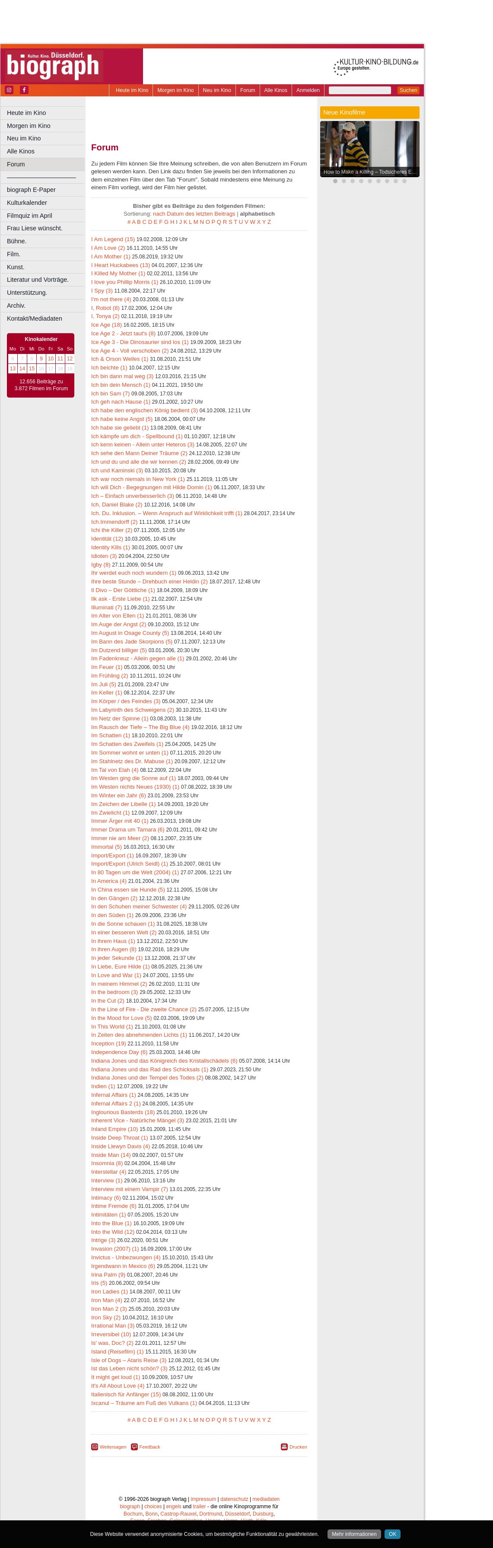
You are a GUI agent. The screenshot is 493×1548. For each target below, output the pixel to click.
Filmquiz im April (29, 215)
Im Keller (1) (106, 692)
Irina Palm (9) (108, 1274)
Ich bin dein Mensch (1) (120, 385)
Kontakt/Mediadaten (34, 318)
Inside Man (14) (111, 1155)
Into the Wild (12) (112, 1232)
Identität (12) (107, 538)
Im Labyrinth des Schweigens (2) (132, 710)
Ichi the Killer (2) (111, 530)
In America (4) (109, 881)
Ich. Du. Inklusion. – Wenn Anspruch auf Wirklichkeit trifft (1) (166, 513)
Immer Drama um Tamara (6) (128, 829)
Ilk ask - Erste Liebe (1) (120, 599)
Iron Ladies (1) (109, 1291)
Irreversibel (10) (111, 1334)
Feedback (150, 1446)
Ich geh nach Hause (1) (120, 401)
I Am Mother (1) (110, 256)
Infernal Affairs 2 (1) (116, 1103)
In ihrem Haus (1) (113, 941)
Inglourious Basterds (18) (123, 1112)
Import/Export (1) (112, 855)
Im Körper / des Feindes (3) (126, 701)
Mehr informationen (354, 1534)
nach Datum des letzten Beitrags (194, 213)
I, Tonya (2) (105, 316)
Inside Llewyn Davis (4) (120, 1146)
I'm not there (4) (111, 299)
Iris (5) (99, 1283)
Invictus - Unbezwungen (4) (126, 1257)
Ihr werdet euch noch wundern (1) (133, 573)
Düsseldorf (237, 1514)
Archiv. (16, 305)
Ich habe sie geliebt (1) (120, 427)
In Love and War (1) (116, 975)
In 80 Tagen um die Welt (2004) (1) (135, 872)
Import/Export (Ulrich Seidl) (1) (129, 863)
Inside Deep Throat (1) (119, 1137)
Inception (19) (108, 1043)
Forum (247, 90)
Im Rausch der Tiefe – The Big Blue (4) (140, 727)
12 (70, 359)
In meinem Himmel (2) (119, 984)
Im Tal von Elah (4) (115, 770)
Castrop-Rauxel (178, 1514)
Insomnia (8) (107, 1163)
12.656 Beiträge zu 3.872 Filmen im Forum (41, 385)
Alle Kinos (275, 90)
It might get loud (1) (115, 1377)
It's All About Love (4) (117, 1385)
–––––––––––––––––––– (41, 177)
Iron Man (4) (106, 1300)
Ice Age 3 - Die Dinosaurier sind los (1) (140, 342)
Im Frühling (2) (109, 675)
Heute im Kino (132, 90)
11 (60, 359)
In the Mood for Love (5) (121, 1018)
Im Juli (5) (103, 684)
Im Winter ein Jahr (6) (118, 795)
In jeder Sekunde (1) (117, 958)
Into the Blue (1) (111, 1223)
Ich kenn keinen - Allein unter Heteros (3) (142, 444)
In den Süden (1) (112, 915)
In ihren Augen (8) (114, 949)
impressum (203, 1499)
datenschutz (234, 1499)
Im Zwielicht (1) (110, 812)
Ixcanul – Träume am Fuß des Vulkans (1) (144, 1403)
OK (392, 1534)
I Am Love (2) (108, 248)
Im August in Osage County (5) (130, 633)
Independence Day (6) (119, 1052)
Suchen (408, 90)
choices (153, 1506)
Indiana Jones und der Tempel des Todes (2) (147, 1077)
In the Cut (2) (107, 1000)
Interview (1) (107, 1180)
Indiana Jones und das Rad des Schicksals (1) (149, 1069)
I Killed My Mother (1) (118, 273)
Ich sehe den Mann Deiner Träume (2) (139, 453)
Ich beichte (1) (109, 367)
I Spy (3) (102, 290)
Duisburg (263, 1514)
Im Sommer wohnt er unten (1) (130, 752)
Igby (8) (101, 564)
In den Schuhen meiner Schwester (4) (139, 906)
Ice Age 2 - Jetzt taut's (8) (123, 333)
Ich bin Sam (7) (110, 393)
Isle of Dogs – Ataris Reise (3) (128, 1360)
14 (22, 369)
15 (32, 369)
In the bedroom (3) (114, 992)
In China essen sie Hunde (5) (128, 889)
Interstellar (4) (108, 1172)
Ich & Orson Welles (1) (119, 359)
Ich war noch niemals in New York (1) (138, 479)
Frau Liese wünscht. (35, 228)
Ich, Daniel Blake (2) (117, 504)
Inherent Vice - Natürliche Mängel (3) (137, 1120)
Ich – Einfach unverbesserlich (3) (132, 496)
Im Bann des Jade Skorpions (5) (131, 641)
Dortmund (210, 1514)
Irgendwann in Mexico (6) (123, 1266)
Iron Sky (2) (106, 1317)
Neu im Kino (217, 90)
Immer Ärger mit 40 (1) (120, 821)
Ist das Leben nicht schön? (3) (129, 1368)
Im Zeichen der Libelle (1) (123, 804)
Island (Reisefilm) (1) (117, 1351)
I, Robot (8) (105, 308)
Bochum (133, 1514)
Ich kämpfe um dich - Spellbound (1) (137, 436)
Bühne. (17, 241)
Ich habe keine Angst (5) (122, 419)
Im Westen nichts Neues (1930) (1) (135, 787)
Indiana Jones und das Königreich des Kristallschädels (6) (164, 1060)
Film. (13, 254)
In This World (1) (112, 1026)
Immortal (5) (106, 847)
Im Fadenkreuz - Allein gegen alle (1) (137, 658)
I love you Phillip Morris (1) (124, 282)
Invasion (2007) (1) (115, 1248)
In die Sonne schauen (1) (123, 924)
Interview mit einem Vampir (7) (129, 1189)
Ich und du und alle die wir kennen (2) (138, 462)
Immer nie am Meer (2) (120, 838)
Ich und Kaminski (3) (117, 470)
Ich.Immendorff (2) (114, 522)
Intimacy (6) (106, 1197)
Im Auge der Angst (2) (118, 624)
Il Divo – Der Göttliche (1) (123, 590)
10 (51, 359)
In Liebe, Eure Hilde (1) (120, 966)
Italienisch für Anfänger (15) (126, 1394)
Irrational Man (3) (112, 1325)
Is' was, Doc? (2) (112, 1343)
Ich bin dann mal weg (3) (122, 376)
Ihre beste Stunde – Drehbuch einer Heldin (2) (149, 581)
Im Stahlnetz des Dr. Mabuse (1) (132, 761)
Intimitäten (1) (108, 1214)
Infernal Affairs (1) (113, 1095)
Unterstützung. (27, 292)
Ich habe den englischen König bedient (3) (144, 410)
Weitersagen (113, 1446)
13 (13, 369)
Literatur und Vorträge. (38, 279)
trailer (199, 1506)
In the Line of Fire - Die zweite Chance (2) (144, 1009)
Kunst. (16, 267)
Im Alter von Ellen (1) (117, 615)
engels (173, 1506)
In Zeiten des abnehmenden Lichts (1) (139, 1035)
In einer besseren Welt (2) (123, 932)
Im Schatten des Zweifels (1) (127, 744)
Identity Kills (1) (110, 547)
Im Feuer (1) (107, 667)
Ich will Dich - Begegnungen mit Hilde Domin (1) (151, 487)
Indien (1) (103, 1086)
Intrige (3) (103, 1240)
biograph (130, 1506)
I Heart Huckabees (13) (120, 265)
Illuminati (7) (106, 607)
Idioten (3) (104, 556)
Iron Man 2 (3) (109, 1309)
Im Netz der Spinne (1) (120, 718)
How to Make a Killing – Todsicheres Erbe (371, 172)
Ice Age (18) (106, 325)
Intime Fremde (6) (114, 1206)
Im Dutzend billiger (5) (119, 650)
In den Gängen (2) (114, 898)
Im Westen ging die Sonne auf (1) (133, 778)
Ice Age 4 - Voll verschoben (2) (130, 350)
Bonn (152, 1514)
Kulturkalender (27, 202)
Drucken (298, 1446)
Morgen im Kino (175, 90)
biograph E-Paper (31, 189)
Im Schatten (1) (110, 735)
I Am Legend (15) (113, 239)
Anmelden (308, 90)
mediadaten (266, 1499)
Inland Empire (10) (114, 1129)
